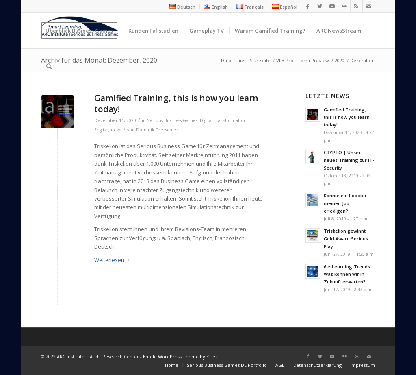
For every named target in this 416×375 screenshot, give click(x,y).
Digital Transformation (223, 120)
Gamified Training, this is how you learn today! (176, 103)
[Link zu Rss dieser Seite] (356, 6)
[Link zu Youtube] (332, 6)
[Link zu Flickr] (344, 6)
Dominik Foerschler (157, 130)
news (116, 130)
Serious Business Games (172, 120)
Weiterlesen (113, 260)
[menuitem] (182, 6)
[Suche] (49, 66)
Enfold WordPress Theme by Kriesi (181, 356)
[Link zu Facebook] (308, 6)
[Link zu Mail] (369, 6)
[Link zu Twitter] (320, 6)
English (101, 130)
